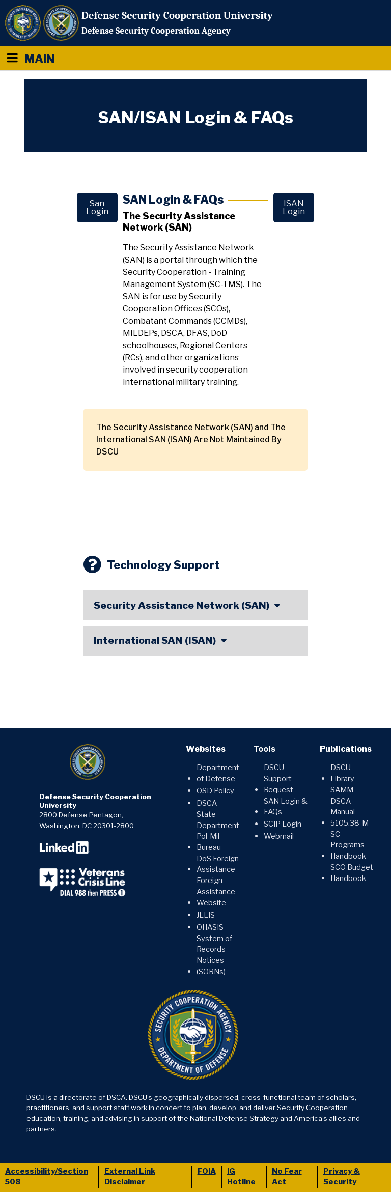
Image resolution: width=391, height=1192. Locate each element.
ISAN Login (294, 207)
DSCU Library (342, 773)
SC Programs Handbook (348, 845)
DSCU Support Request (278, 778)
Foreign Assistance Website (216, 891)
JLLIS (206, 915)
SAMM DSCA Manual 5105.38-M (349, 806)
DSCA (207, 803)
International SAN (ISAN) (155, 640)
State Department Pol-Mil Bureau (218, 831)
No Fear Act (287, 1177)
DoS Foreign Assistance (218, 864)
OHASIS (210, 927)
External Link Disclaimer (129, 1177)
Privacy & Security (341, 1177)
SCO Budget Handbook (351, 873)
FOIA (207, 1171)
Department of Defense (218, 773)
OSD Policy (215, 791)
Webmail (279, 836)
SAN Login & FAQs (286, 807)
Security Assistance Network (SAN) (181, 605)
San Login (97, 207)
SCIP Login (282, 824)
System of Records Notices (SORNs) (214, 955)
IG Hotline (241, 1177)
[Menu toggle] (12, 58)
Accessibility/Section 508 (46, 1177)
